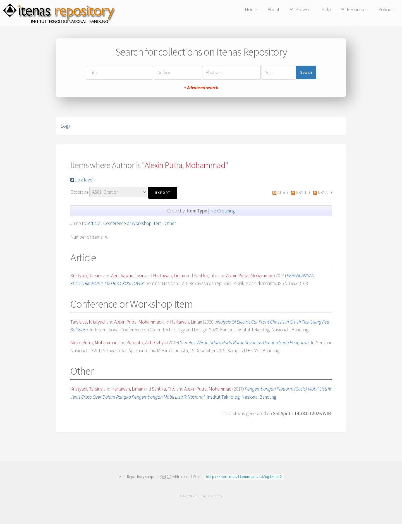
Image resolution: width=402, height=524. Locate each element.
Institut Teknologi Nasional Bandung (241, 397)
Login (66, 126)
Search (306, 72)
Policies (386, 9)
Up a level (84, 180)
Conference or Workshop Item (132, 223)
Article (94, 223)
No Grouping (222, 211)
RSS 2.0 (325, 193)
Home (251, 9)
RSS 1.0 (303, 193)
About (273, 9)
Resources (357, 9)
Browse (303, 9)
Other (170, 223)
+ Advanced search (201, 87)
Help (326, 9)
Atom (282, 193)
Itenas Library (212, 496)
